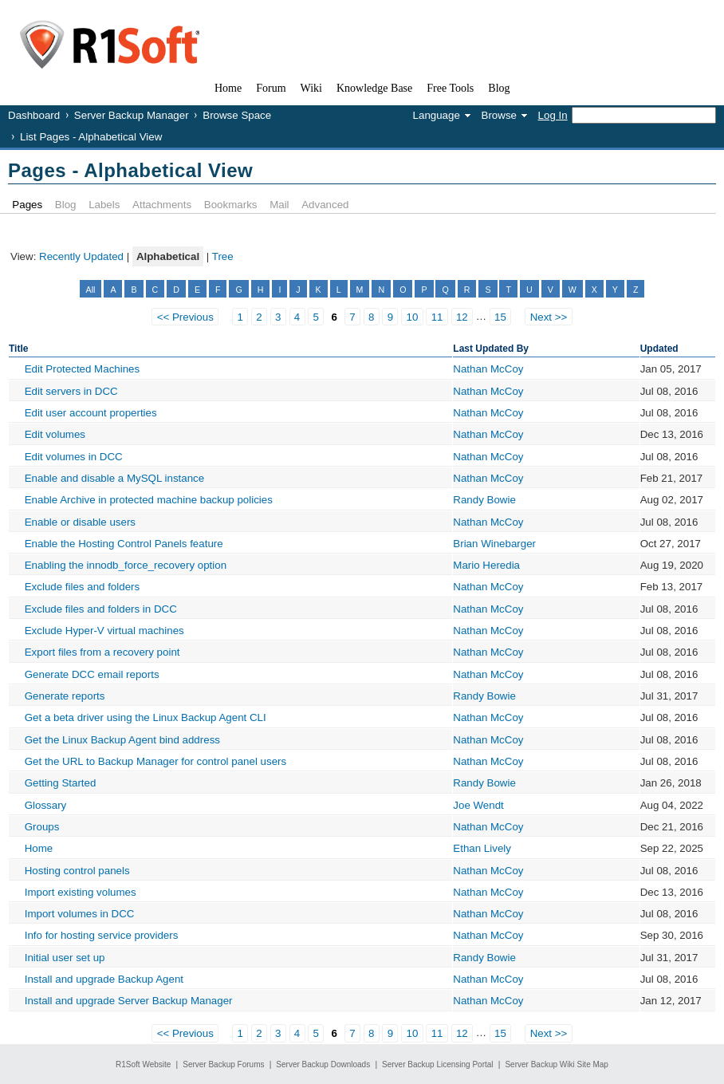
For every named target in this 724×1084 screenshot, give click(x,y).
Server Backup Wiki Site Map (556, 1064)
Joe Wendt (478, 805)
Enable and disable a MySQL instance (115, 478)
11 (437, 317)
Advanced (324, 205)
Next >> (549, 317)
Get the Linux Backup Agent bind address (122, 740)
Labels (104, 205)
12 (462, 317)
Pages (27, 205)
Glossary (46, 805)
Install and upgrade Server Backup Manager (129, 1001)
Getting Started (60, 783)
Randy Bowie (484, 500)
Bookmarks (231, 205)
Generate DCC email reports (92, 674)
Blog (66, 205)
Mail (279, 205)
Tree (223, 256)
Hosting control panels (77, 871)
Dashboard (34, 115)
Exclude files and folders (82, 587)
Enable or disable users (80, 522)
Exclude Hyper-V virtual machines (104, 631)
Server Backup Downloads (323, 1064)
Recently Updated (81, 256)
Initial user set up (65, 958)
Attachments (161, 205)
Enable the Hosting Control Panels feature (124, 544)
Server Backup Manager (131, 115)
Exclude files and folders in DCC (101, 609)
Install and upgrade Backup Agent (104, 979)
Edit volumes (55, 434)
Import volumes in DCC (80, 914)
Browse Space (237, 115)
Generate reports (65, 696)
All (91, 289)
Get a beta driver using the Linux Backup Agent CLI (145, 717)
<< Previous (185, 317)
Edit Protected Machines (82, 369)
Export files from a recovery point (102, 652)
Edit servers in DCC (71, 391)
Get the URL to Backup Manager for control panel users (155, 761)
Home (39, 848)
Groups (42, 827)
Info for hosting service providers (102, 935)
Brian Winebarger (494, 544)
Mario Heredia (486, 565)
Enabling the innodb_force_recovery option (125, 565)
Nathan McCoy (488, 369)
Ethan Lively (482, 848)
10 (413, 317)
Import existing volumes (80, 892)
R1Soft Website (143, 1064)
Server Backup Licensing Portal (438, 1064)
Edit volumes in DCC (74, 457)
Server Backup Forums (223, 1064)
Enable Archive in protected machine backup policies (149, 500)
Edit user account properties (91, 413)
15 (500, 317)
